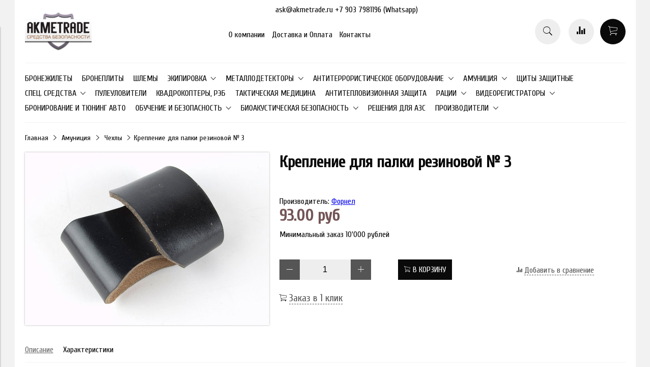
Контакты (355, 34)
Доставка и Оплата (302, 34)
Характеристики (88, 349)
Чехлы (113, 138)
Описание (39, 349)
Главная (36, 138)
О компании (247, 34)
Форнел (343, 201)
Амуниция (76, 138)
